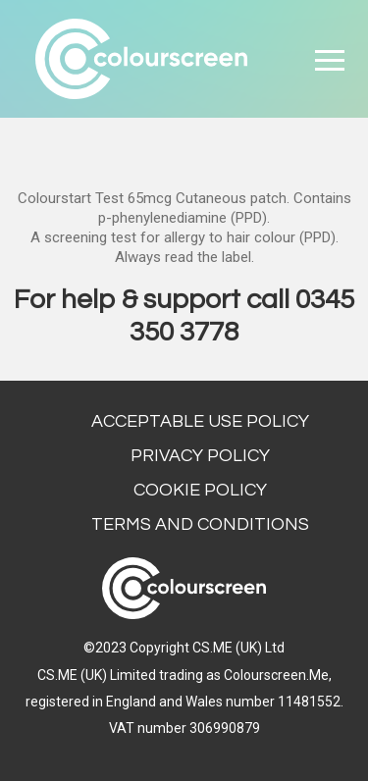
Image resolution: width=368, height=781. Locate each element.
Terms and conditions (200, 524)
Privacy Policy (200, 455)
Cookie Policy (200, 490)
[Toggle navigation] (329, 59)
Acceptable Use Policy (200, 421)
